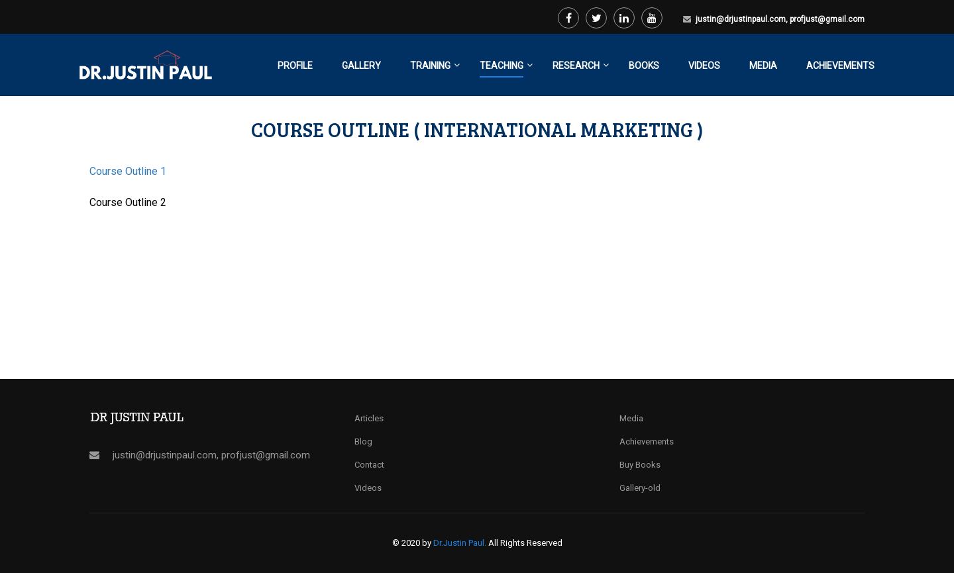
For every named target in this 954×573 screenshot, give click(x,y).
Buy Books (640, 465)
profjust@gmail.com (827, 19)
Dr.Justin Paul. (460, 543)
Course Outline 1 (127, 171)
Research (576, 65)
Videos (704, 65)
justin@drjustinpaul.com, (743, 19)
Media (763, 65)
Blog (363, 441)
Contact (369, 465)
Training (430, 65)
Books (644, 65)
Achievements (840, 65)
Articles (369, 418)
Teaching (501, 65)
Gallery (361, 65)
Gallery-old (640, 488)
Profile (295, 65)
